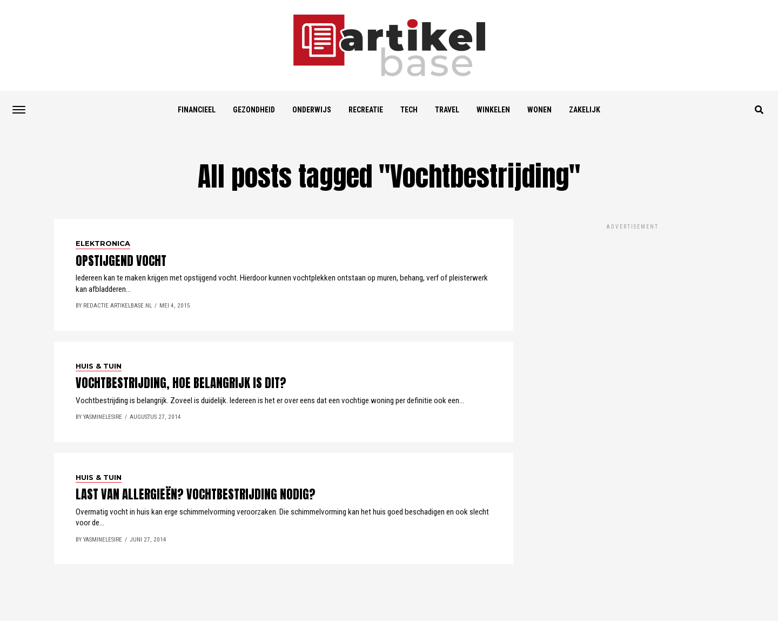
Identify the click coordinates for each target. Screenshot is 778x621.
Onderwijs (311, 109)
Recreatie (365, 109)
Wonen (539, 109)
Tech (409, 109)
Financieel (197, 109)
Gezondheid (254, 109)
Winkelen (493, 109)
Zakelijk (584, 109)
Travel (447, 109)
